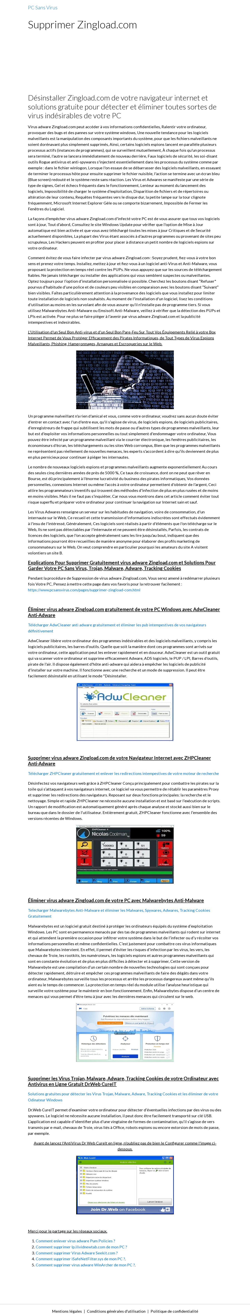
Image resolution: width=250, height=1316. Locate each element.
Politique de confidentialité (175, 1309)
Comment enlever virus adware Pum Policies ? (76, 1239)
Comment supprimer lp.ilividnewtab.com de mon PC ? (82, 1245)
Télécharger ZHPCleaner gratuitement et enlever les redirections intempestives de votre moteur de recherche (125, 772)
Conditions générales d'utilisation (116, 1309)
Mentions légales (65, 1309)
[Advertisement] (125, 64)
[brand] (42, 7)
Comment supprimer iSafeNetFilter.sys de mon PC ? (81, 1257)
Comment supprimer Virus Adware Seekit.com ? (77, 1251)
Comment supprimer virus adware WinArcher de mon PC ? (86, 1263)
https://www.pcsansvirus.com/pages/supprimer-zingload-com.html (85, 589)
